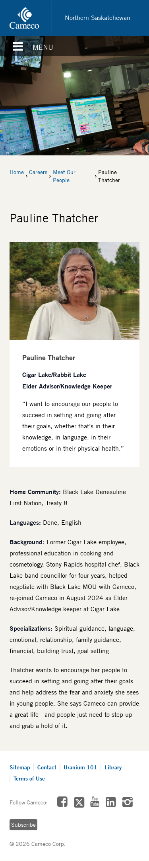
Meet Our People (64, 176)
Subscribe (23, 825)
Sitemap (20, 767)
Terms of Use (29, 778)
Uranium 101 (80, 767)
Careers (38, 172)
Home (17, 172)
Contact (46, 767)
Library (113, 767)
